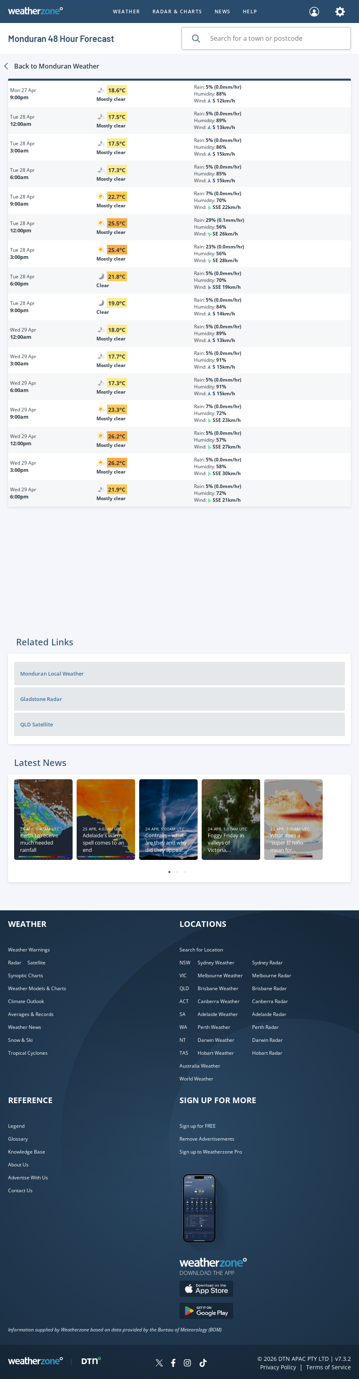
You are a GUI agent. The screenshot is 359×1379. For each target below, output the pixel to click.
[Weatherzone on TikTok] (203, 1364)
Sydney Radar (267, 962)
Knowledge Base (26, 1151)
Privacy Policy (278, 1367)
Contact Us (20, 1190)
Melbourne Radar (271, 975)
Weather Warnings (29, 949)
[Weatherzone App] (206, 1253)
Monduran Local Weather (52, 673)
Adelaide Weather (218, 1014)
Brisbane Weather (218, 988)
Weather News (24, 1027)
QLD (184, 988)
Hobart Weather (216, 1052)
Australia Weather (200, 1065)
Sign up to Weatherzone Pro (211, 1151)
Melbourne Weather (220, 975)
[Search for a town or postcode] (266, 38)
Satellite (36, 962)
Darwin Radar (267, 1040)
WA (183, 1027)
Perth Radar (265, 1027)
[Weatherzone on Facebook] (173, 1364)
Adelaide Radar (269, 1014)
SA (183, 1014)
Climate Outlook (26, 1001)
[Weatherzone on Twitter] (159, 1364)
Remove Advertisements (207, 1138)
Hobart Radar (267, 1052)
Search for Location (201, 949)
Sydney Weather (216, 962)
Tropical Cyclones (28, 1052)
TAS (184, 1052)
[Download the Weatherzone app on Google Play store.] (206, 1312)
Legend (16, 1125)
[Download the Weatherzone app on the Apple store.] (206, 1290)
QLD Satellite (36, 724)
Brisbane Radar (269, 988)
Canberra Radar (270, 1001)
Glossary (18, 1138)
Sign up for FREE (198, 1125)
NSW (185, 962)
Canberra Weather (219, 1001)
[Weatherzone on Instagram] (187, 1364)
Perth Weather (214, 1027)
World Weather (196, 1078)
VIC (183, 975)
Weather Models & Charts (37, 988)
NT (183, 1040)
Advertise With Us (28, 1177)
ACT (184, 1001)
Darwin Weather (216, 1040)
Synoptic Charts (25, 975)
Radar (14, 962)
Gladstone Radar (41, 699)
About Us (18, 1164)
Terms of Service (328, 1367)
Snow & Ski (20, 1040)
